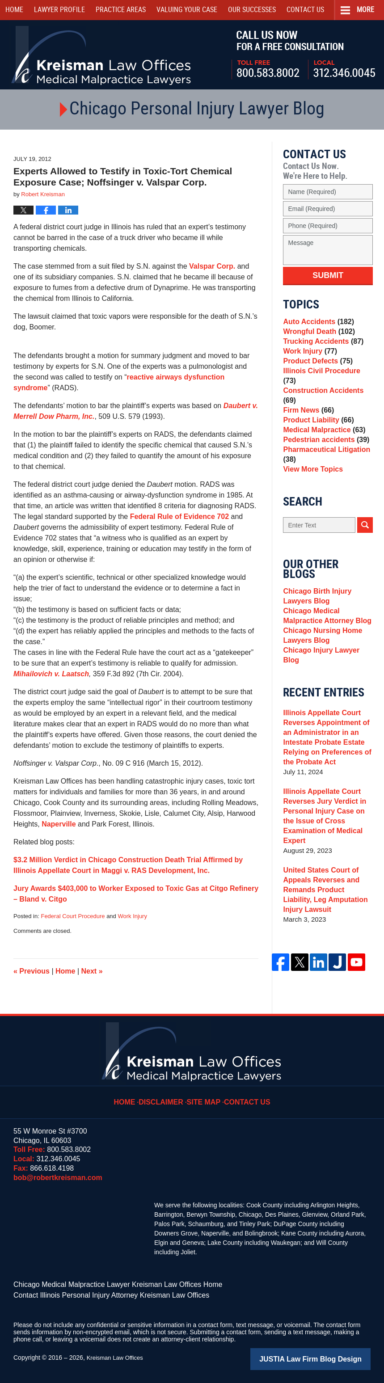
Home (14, 10)
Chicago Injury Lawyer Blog (327, 675)
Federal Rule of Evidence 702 (179, 516)
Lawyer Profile (59, 10)
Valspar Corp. (213, 266)
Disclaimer (165, 1095)
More (365, 10)
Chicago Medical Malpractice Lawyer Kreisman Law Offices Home (104, 1283)
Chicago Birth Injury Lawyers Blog (315, 612)
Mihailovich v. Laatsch (51, 674)
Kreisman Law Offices (117, 1354)
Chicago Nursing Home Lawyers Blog (320, 657)
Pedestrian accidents (323, 448)
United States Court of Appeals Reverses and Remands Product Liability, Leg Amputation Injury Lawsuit (326, 896)
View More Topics (311, 483)
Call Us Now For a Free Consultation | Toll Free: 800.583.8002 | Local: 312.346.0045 (303, 55)
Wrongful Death (316, 335)
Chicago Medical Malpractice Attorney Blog (324, 635)
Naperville (59, 824)
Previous (31, 971)
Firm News (307, 410)
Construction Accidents (327, 398)
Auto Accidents (316, 323)
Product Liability (316, 423)
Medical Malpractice (321, 435)
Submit (327, 275)
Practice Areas (121, 10)
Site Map (204, 1095)
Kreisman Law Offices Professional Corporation (101, 54)
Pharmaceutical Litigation (324, 465)
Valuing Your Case (186, 10)
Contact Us (245, 1095)
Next (92, 971)
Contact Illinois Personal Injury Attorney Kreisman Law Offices (99, 1293)
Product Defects (315, 373)
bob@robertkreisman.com (57, 1177)
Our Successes (252, 10)
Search (365, 540)
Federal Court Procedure (73, 916)
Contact (305, 10)
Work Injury (132, 916)
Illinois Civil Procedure (326, 385)
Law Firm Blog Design (328, 1355)
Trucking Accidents (321, 348)
